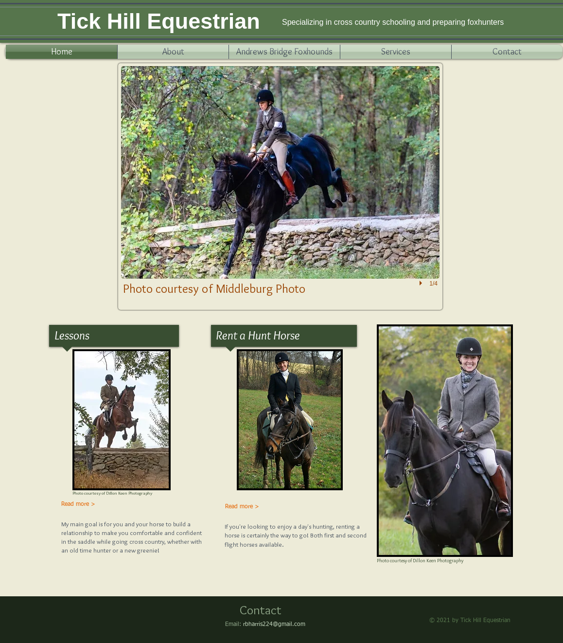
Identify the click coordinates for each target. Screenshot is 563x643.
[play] (422, 283)
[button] (280, 186)
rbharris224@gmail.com (274, 624)
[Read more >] (78, 505)
